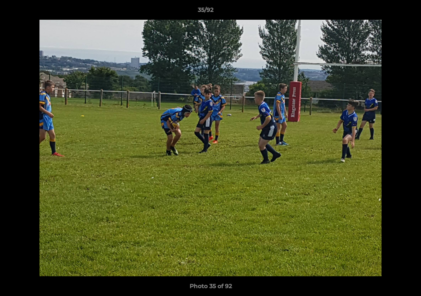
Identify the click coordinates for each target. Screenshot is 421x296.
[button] (386, 12)
